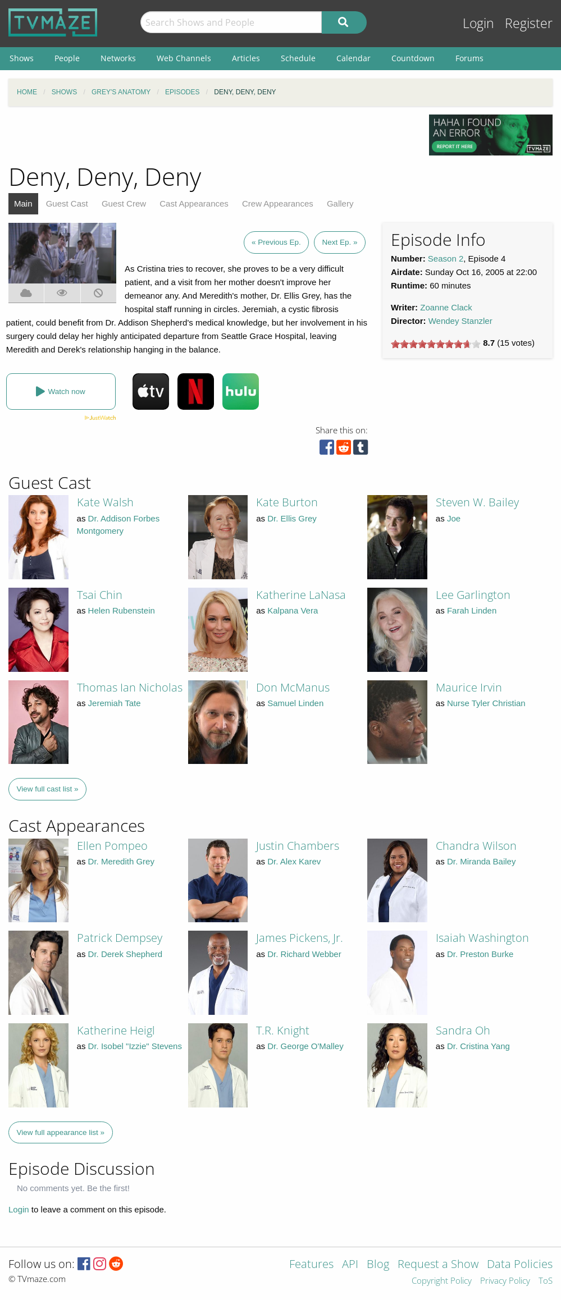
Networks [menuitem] (118, 58)
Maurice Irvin (469, 687)
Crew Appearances (277, 203)
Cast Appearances (194, 203)
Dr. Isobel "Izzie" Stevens (135, 1046)
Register (529, 23)
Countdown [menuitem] (413, 58)
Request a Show (438, 1264)
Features (311, 1264)
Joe (453, 518)
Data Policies (520, 1264)
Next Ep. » (339, 242)
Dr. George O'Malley (305, 1046)
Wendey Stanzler (460, 321)
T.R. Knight (282, 1030)
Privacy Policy (505, 1281)
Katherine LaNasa (301, 594)
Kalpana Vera (292, 610)
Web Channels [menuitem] (184, 58)
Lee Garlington (473, 594)
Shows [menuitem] (22, 58)
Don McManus (293, 687)
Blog (378, 1264)
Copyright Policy (442, 1281)
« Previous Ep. (276, 242)
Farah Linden (471, 610)
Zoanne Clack (446, 307)
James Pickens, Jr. (299, 937)
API (350, 1264)
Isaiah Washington (482, 937)
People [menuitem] (67, 58)
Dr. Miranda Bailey (481, 861)
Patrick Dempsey (119, 937)
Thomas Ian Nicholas (130, 687)
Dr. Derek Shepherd (125, 954)
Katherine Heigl (116, 1030)
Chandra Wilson (476, 845)
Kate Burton (287, 502)
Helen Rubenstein (121, 610)
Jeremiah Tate (114, 703)
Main (23, 203)
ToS (546, 1281)
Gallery (340, 203)
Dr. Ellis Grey (292, 518)
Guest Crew (124, 203)
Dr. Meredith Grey (121, 861)
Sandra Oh (463, 1030)
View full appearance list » (61, 1132)
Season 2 (445, 258)
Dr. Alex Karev (294, 861)
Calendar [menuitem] (353, 58)
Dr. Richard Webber (304, 954)
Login (478, 23)
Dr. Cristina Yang (478, 1046)
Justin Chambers (297, 845)
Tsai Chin (99, 594)
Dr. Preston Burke (480, 954)
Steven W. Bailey (477, 502)
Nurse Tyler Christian (486, 703)
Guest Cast (67, 203)
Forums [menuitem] (469, 58)
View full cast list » (48, 789)
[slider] (436, 344)
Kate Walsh (105, 502)
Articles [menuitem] (246, 58)
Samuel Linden (295, 703)
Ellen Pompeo (112, 845)
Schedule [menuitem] (298, 58)
